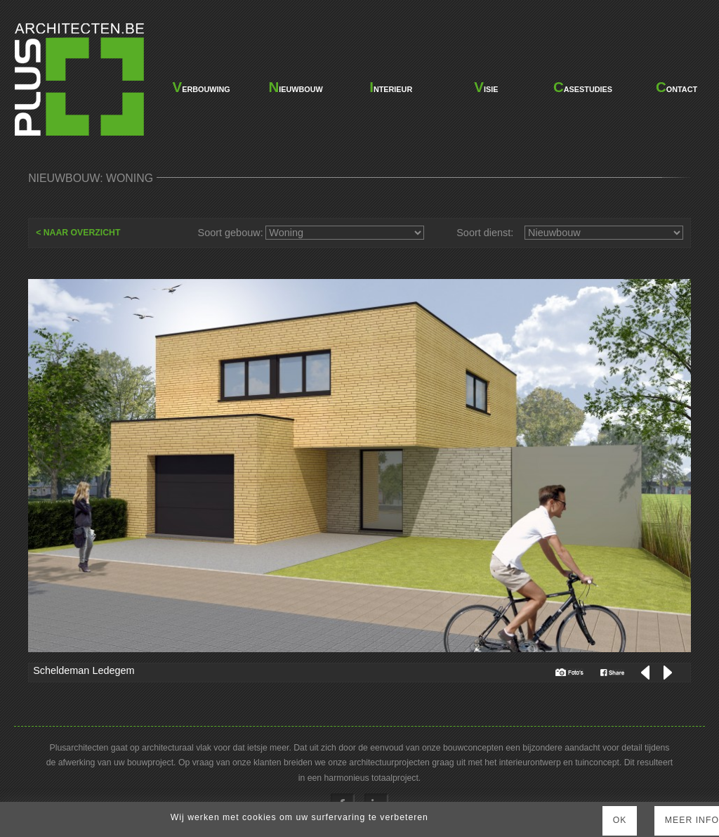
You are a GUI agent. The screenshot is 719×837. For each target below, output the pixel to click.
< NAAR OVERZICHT (78, 233)
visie (486, 87)
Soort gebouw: (230, 232)
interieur (390, 87)
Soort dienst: (484, 232)
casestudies (581, 87)
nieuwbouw (295, 87)
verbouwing (200, 87)
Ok (620, 820)
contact (676, 87)
